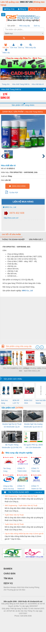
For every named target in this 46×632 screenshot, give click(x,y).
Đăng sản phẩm (37, 9)
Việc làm (5, 46)
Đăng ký (22, 9)
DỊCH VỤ (8, 583)
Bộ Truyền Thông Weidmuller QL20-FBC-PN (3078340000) (12, 446)
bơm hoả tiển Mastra (41, 401)
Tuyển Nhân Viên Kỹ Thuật (14, 515)
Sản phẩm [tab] (11, 26)
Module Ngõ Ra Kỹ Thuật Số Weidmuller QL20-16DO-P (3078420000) (11, 425)
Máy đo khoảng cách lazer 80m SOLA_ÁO (32, 369)
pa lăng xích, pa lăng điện (20, 369)
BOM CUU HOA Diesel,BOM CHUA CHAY (29, 401)
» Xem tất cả (38, 492)
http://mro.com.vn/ (10, 218)
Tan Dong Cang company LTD (8, 469)
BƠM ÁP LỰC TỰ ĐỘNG (16, 401)
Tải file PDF (11, 192)
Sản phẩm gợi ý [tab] (36, 239)
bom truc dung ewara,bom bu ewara (5, 401)
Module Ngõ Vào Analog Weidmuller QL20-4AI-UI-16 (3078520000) (33, 425)
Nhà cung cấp (30, 46)
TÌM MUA (8, 578)
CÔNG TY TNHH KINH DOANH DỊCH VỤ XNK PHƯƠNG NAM (22, 469)
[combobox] (24, 33)
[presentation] (37, 347)
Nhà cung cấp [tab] (24, 26)
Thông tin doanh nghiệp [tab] (13, 239)
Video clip (6, 51)
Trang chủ (6, 84)
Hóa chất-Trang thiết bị (20, 84)
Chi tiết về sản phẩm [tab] (11, 234)
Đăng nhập (9, 9)
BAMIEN (8, 568)
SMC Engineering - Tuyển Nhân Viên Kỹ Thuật (21, 496)
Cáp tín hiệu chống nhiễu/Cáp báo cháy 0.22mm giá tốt (24, 533)
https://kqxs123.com (34, 619)
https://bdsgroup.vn (20, 619)
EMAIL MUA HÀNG (17, 186)
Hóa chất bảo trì (38, 84)
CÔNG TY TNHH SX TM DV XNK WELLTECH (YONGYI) (36, 487)
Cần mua (13, 46)
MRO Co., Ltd (9, 207)
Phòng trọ (7, 619)
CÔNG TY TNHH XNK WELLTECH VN (35, 469)
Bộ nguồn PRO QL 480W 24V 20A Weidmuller (33, 446)
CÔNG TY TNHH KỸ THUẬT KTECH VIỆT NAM (22, 487)
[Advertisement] (22, 319)
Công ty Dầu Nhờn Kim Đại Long (8, 487)
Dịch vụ (21, 46)
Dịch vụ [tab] (37, 26)
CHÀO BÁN (9, 573)
